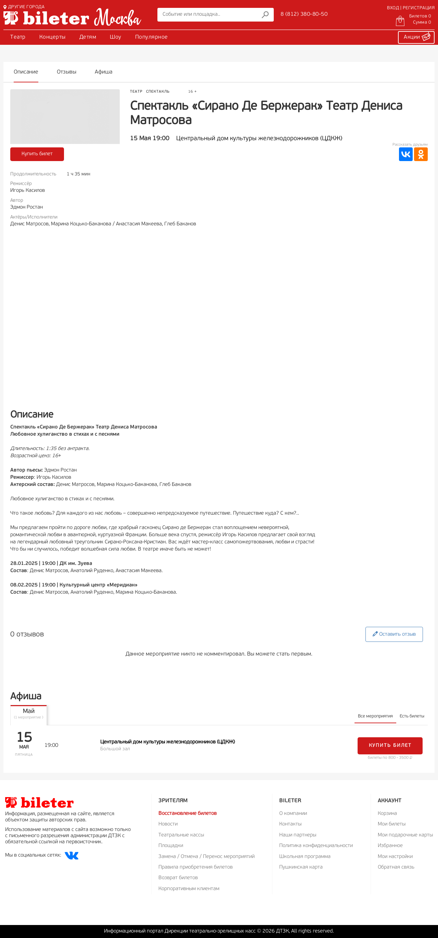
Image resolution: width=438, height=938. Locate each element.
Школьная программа (305, 856)
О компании (293, 813)
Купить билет (37, 154)
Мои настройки (395, 856)
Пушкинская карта (301, 867)
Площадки (170, 845)
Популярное (151, 37)
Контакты (290, 824)
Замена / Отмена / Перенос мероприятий (206, 856)
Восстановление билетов (187, 813)
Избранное (390, 845)
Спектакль (158, 92)
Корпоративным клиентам (188, 888)
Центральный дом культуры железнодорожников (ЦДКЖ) (259, 138)
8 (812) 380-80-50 (304, 14)
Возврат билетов (178, 878)
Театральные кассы (181, 835)
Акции (417, 36)
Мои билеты (391, 824)
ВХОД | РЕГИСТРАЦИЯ (411, 8)
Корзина (387, 813)
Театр (18, 37)
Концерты (52, 37)
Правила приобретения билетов (195, 867)
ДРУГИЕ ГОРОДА (23, 7)
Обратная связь (396, 867)
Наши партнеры (297, 835)
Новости (168, 824)
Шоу (115, 37)
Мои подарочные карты (405, 835)
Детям (87, 37)
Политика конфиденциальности (316, 845)
